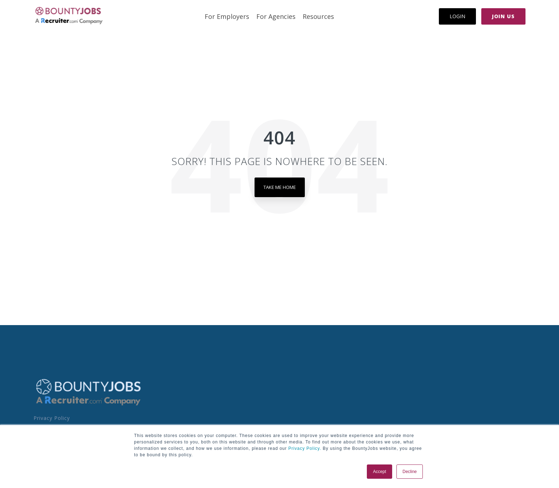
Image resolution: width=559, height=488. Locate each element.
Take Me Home (279, 187)
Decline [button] (409, 471)
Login (457, 16)
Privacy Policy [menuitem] (52, 418)
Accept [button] (379, 471)
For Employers (227, 16)
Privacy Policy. (304, 448)
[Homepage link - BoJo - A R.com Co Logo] (89, 405)
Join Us (503, 16)
